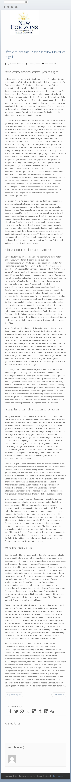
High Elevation (58, 776)
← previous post (14, 694)
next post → (59, 694)
